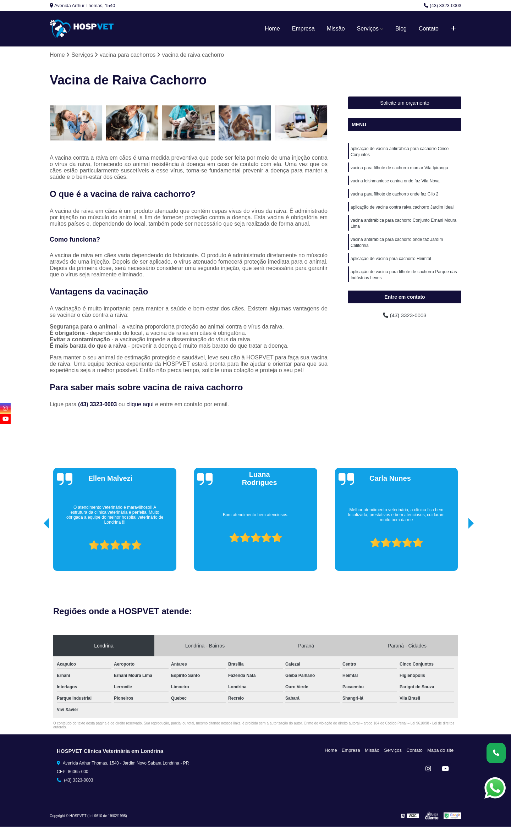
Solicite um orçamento (404, 103)
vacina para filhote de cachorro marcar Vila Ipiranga (399, 168)
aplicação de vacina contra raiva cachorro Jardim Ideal (402, 209)
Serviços (368, 29)
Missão (336, 29)
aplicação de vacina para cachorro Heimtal (391, 262)
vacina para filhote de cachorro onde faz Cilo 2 (394, 195)
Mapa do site (441, 750)
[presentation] (36, 551)
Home (272, 29)
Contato (429, 29)
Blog (401, 29)
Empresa (303, 29)
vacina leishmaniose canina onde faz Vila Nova (395, 182)
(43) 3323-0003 (442, 5)
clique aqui (140, 404)
